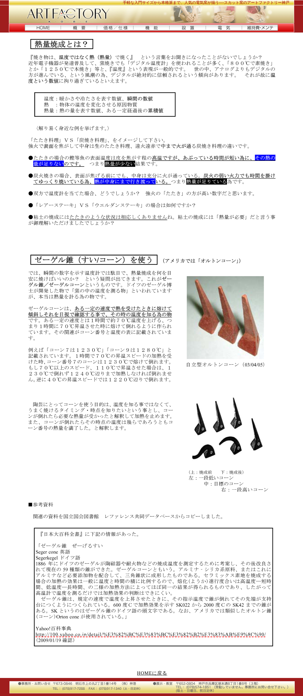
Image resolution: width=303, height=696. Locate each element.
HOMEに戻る (152, 673)
